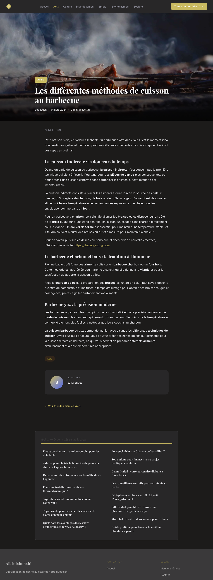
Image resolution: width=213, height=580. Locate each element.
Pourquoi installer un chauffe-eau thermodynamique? (64, 489)
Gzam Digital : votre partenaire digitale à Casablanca (137, 473)
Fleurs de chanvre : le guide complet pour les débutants (71, 453)
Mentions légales (170, 568)
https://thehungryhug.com (92, 245)
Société (138, 6)
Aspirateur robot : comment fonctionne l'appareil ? (67, 501)
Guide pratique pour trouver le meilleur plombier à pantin (137, 529)
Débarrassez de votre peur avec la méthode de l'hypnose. (72, 477)
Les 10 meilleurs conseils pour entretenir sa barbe (139, 485)
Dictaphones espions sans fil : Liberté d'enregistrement (135, 497)
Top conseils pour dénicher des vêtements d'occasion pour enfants (69, 513)
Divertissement (85, 6)
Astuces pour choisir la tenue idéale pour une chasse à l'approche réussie (71, 465)
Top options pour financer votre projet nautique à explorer (135, 461)
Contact (165, 574)
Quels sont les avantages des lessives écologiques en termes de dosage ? (66, 524)
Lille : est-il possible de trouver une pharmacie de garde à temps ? (134, 509)
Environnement (120, 6)
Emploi (103, 6)
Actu (56, 6)
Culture (67, 6)
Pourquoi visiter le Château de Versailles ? (138, 451)
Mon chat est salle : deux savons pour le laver (140, 519)
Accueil (44, 6)
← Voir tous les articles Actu (63, 406)
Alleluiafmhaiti (19, 563)
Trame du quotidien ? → (189, 6)
